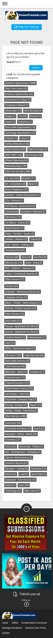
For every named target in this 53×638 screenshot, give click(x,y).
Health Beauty (14, 228)
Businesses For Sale (17, 99)
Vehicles (11, 257)
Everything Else (15, 250)
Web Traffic (13, 155)
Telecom (11, 138)
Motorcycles (13, 262)
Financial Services (17, 383)
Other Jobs (32, 490)
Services (13, 355)
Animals (28, 178)
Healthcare (38, 468)
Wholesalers (13, 110)
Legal (23, 474)
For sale (12, 178)
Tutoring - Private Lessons (20, 308)
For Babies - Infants (17, 222)
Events (39, 428)
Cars (26, 257)
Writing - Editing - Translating (21, 410)
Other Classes (14, 313)
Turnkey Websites (17, 144)
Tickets (35, 239)
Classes (11, 286)
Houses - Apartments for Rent (21, 331)
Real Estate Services (17, 361)
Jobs (10, 446)
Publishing (25, 121)
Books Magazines (16, 189)
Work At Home (33, 110)
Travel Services (15, 366)
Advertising (33, 155)
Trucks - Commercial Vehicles (21, 273)
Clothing (11, 211)
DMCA (15, 622)
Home (5, 622)
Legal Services (34, 355)
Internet (10, 474)
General (35, 116)
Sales (24, 485)
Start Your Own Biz (18, 171)
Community (13, 423)
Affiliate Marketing (16, 160)
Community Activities (18, 428)
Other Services (15, 416)
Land (10, 343)
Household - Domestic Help (20, 399)
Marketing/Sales (15, 166)
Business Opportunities (20, 83)
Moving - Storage (16, 405)
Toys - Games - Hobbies (19, 244)
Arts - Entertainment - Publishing (23, 452)
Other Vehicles (14, 279)
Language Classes (16, 297)
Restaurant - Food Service (20, 479)
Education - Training (16, 468)
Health (10, 121)
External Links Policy (35, 628)
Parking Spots (37, 337)
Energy (10, 116)
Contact (6, 633)
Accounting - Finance (31, 446)
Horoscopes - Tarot (17, 394)
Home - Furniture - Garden (19, 233)
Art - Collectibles (15, 184)
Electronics (13, 217)
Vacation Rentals (15, 337)
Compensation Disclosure (34, 622)
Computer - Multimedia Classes (22, 291)
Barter (33, 184)
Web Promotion (15, 149)
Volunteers (12, 439)
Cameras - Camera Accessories (22, 195)
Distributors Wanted (16, 105)
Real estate (13, 320)
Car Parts (40, 257)
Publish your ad (26, 26)
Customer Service (16, 463)
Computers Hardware (33, 211)
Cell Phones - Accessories (20, 206)
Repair (35, 405)
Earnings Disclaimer (12, 628)
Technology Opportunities (20, 132)
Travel (24, 138)
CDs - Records (14, 200)
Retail (10, 485)
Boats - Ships (33, 262)
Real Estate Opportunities (20, 127)
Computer (37, 372)
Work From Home (16, 88)
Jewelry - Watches (16, 239)
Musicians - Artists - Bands (21, 434)
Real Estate (38, 474)
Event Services (15, 377)
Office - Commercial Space (20, 348)
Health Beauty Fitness (19, 388)
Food (23, 116)
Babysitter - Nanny (16, 372)
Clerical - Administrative (18, 457)
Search (36, 68)
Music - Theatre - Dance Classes (23, 302)
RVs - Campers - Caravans (19, 268)
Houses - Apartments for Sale (21, 326)
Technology (13, 490)
